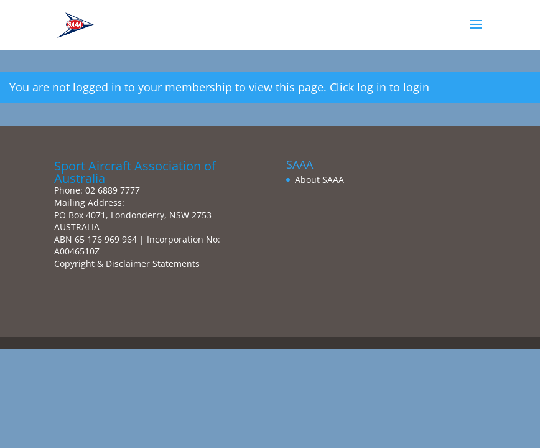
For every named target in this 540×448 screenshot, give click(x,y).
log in (371, 87)
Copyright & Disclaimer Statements (127, 263)
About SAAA (319, 179)
